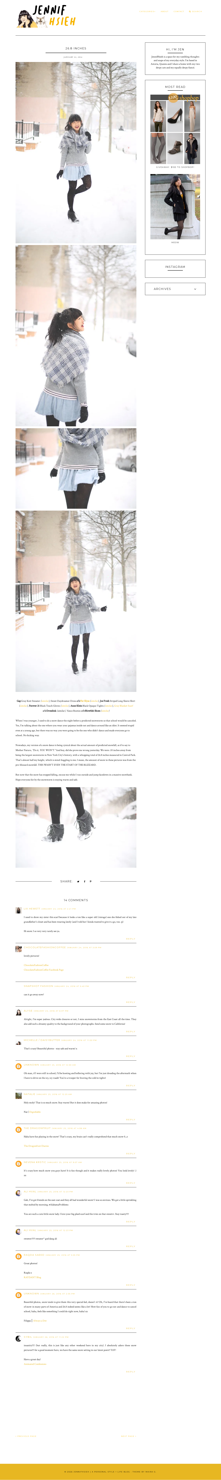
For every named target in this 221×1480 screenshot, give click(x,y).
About (165, 11)
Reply (131, 938)
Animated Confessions (35, 1364)
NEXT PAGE (128, 1436)
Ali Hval (30, 1191)
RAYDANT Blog (32, 1277)
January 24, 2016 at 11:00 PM (79, 1040)
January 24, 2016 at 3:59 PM (84, 947)
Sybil (28, 1336)
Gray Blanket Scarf (123, 705)
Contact (179, 11)
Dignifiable (35, 1112)
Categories (148, 11)
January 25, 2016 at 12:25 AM (54, 1094)
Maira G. (151, 1472)
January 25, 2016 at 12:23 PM (55, 1192)
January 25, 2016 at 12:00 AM (58, 1065)
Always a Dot (40, 1320)
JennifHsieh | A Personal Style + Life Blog (102, 1472)
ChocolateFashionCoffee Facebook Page (44, 969)
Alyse (28, 1010)
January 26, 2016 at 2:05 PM (57, 1294)
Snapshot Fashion (38, 986)
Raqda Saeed (34, 1254)
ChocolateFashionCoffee (45, 947)
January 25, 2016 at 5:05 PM (63, 1255)
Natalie (29, 1094)
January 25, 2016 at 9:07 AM (64, 1162)
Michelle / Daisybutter (42, 1040)
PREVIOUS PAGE (26, 1436)
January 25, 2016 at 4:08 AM (69, 1128)
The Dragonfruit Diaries (36, 1146)
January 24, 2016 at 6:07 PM (51, 1011)
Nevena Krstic (35, 1162)
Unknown (31, 1064)
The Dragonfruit (37, 1128)
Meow (175, 242)
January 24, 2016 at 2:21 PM (58, 909)
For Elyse (84, 701)
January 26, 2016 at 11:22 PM (51, 1337)
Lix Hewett (32, 908)
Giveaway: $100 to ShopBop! (175, 167)
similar (45, 701)
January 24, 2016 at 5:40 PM (71, 986)
